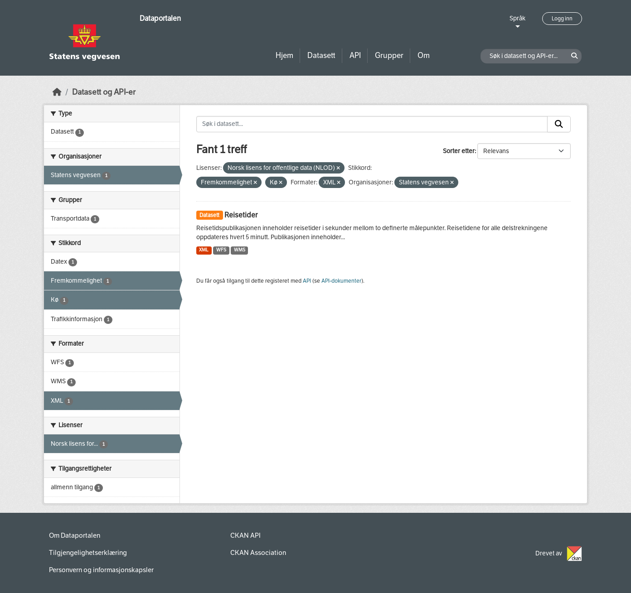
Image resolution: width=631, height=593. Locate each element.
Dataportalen (160, 18)
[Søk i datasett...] (372, 124)
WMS (239, 250)
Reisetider (240, 215)
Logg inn (562, 18)
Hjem (284, 55)
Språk (517, 18)
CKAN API (245, 535)
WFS (221, 250)
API (355, 55)
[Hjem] (57, 92)
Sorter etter (459, 151)
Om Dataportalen (74, 535)
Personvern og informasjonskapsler (101, 570)
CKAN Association (258, 553)
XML (204, 250)
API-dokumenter (341, 281)
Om (423, 55)
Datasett (321, 55)
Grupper (389, 55)
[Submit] (559, 124)
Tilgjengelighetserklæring (88, 553)
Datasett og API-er (104, 92)
